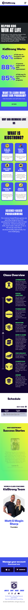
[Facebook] (8, 593)
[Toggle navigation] (25, 2)
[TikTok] (15, 593)
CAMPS (11, 591)
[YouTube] (19, 593)
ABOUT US (6, 591)
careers (22, 591)
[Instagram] (12, 593)
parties (16, 591)
